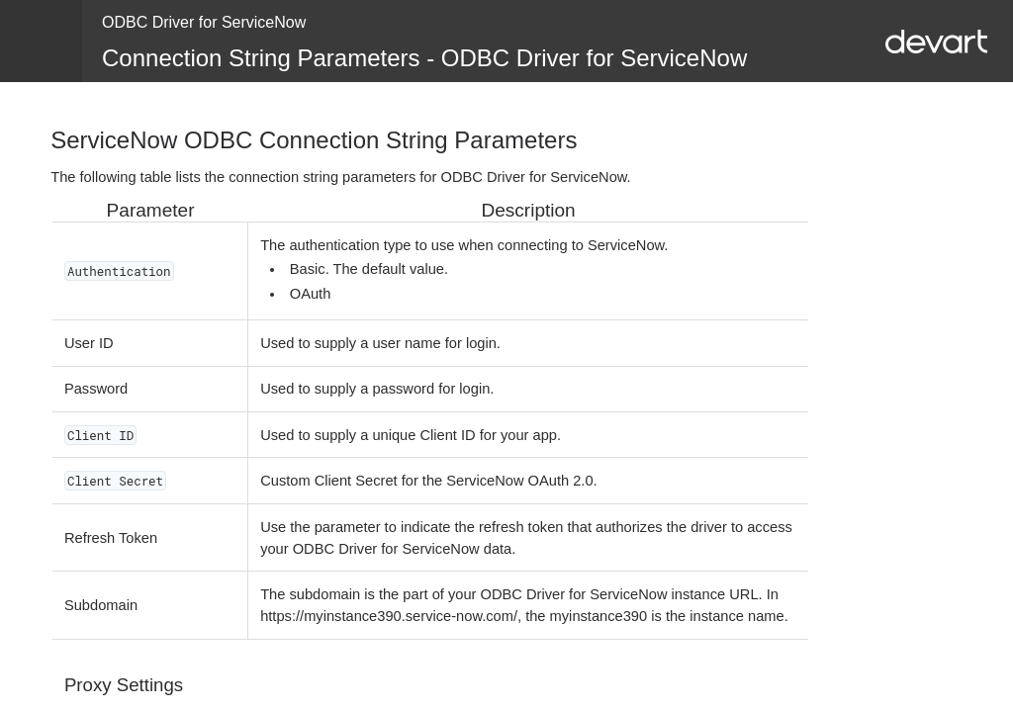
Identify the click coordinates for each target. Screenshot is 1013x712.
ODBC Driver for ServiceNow (204, 22)
